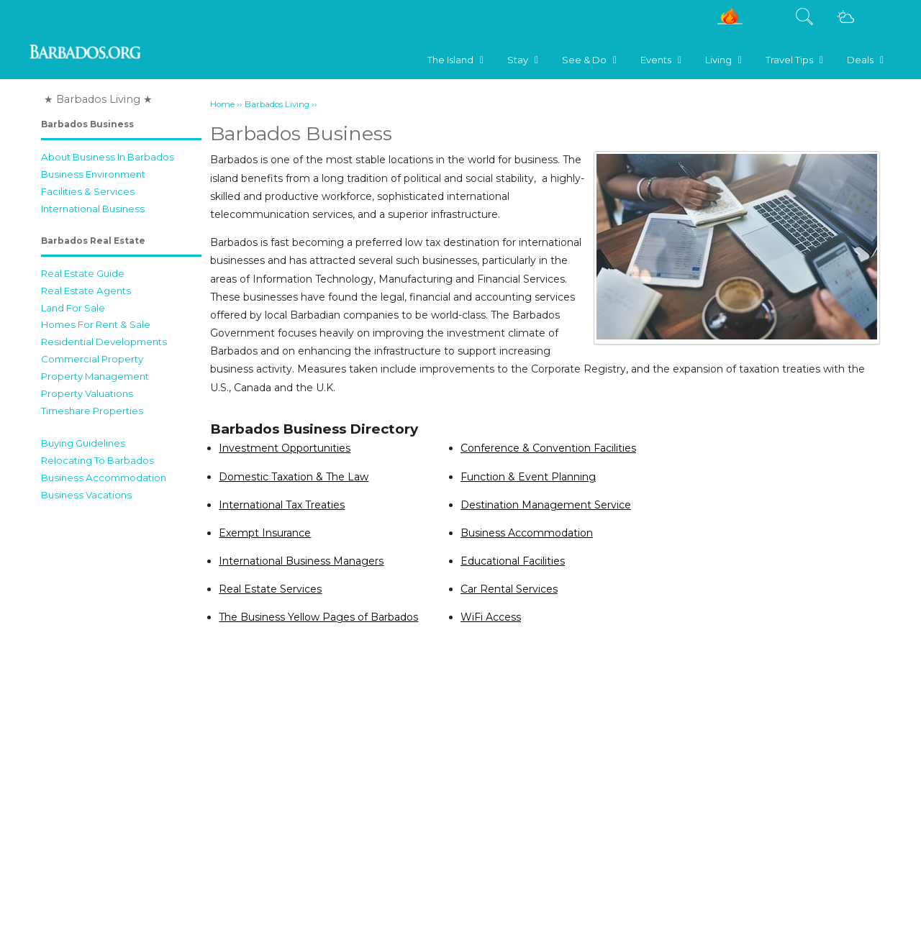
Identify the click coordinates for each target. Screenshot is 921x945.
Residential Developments (104, 341)
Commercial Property (92, 359)
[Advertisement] (121, 724)
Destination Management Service (545, 504)
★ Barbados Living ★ (98, 99)
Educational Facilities (512, 560)
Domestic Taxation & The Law (293, 476)
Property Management (95, 376)
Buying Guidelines (83, 443)
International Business (93, 208)
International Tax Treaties (282, 504)
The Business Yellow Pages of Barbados (318, 617)
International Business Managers (301, 560)
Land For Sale (73, 308)
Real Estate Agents (86, 290)
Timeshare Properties (92, 410)
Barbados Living (277, 104)
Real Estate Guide (82, 273)
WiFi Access (490, 617)
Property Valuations (87, 393)
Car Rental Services (509, 589)
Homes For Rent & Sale (95, 324)
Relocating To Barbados (97, 460)
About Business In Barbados (107, 157)
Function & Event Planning (528, 476)
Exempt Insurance (265, 532)
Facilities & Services (88, 191)
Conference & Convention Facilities (548, 448)
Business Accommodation (103, 477)
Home (222, 104)
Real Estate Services (270, 589)
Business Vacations (86, 495)
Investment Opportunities (284, 448)
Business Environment (93, 174)
